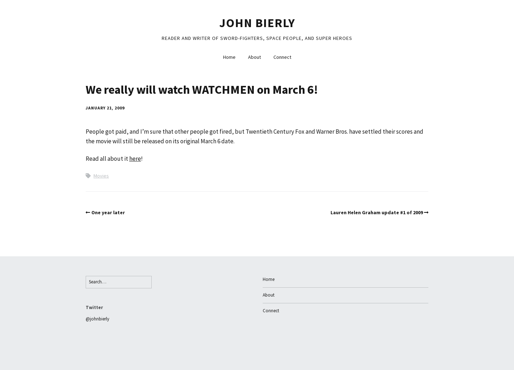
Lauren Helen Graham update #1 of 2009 (377, 212)
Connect (282, 57)
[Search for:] (119, 282)
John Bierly (257, 22)
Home (229, 57)
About (254, 57)
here (135, 159)
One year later (108, 212)
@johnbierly (97, 319)
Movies (101, 176)
